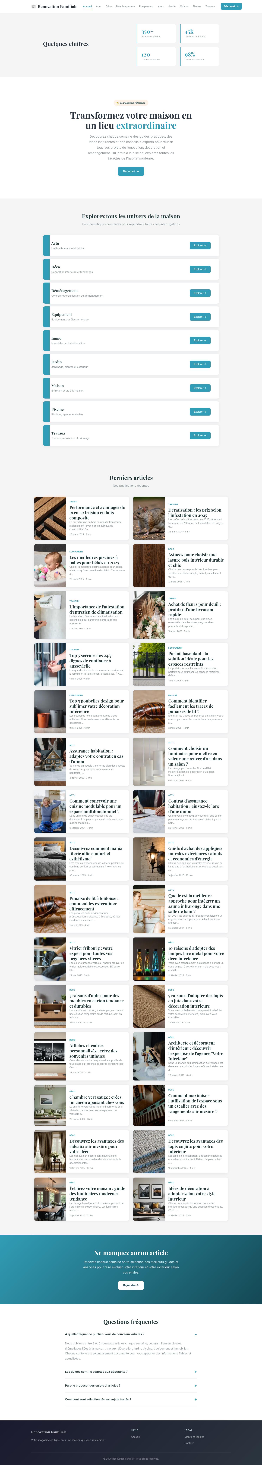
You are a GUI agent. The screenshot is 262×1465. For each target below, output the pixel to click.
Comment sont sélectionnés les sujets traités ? (98, 1399)
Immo (160, 6)
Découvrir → (231, 6)
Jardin (172, 6)
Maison (184, 6)
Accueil (87, 6)
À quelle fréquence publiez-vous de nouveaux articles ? (104, 1334)
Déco (109, 6)
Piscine (197, 6)
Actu (99, 6)
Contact (189, 1442)
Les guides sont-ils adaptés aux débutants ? (96, 1371)
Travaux (210, 6)
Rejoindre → (131, 1285)
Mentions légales (194, 1436)
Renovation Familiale (54, 6)
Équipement (146, 6)
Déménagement (125, 6)
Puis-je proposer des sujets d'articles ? (93, 1385)
